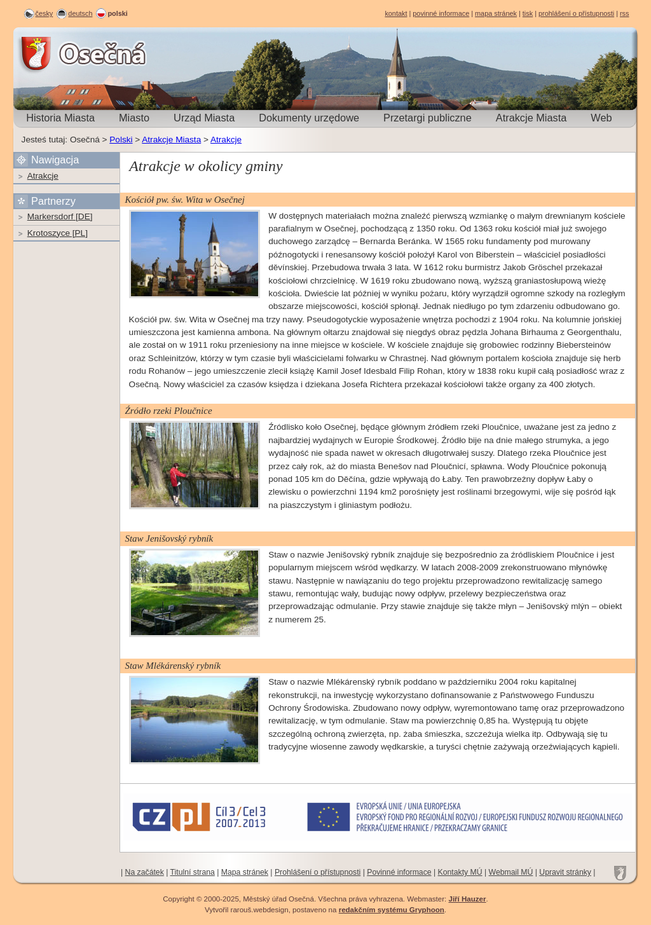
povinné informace (441, 13)
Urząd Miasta (204, 117)
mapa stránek (496, 13)
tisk (528, 13)
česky (44, 13)
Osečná (48, 54)
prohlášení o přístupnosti (576, 13)
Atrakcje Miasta (531, 117)
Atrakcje (226, 139)
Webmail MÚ (511, 872)
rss (624, 13)
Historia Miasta (60, 117)
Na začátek (144, 872)
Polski (120, 139)
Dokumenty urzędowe (309, 117)
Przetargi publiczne (427, 117)
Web (601, 117)
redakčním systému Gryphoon (391, 910)
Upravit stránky (565, 872)
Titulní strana (192, 872)
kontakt (396, 13)
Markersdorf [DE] (60, 216)
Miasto (134, 117)
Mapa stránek (244, 872)
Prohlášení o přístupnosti (317, 872)
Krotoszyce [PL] (57, 233)
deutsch (80, 13)
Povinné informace (399, 872)
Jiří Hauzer (467, 899)
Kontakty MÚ (460, 872)
